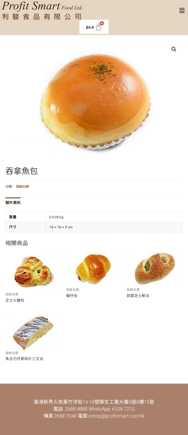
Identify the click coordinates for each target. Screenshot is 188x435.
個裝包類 (22, 187)
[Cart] (94, 27)
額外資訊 (13, 202)
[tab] (13, 202)
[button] (182, 10)
